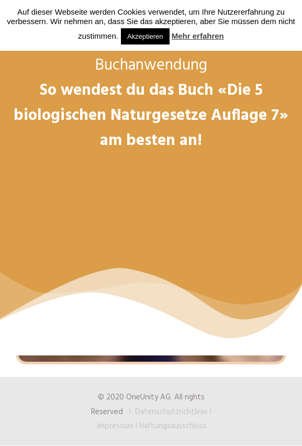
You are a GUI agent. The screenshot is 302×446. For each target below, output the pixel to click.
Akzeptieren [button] (145, 36)
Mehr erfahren (198, 35)
